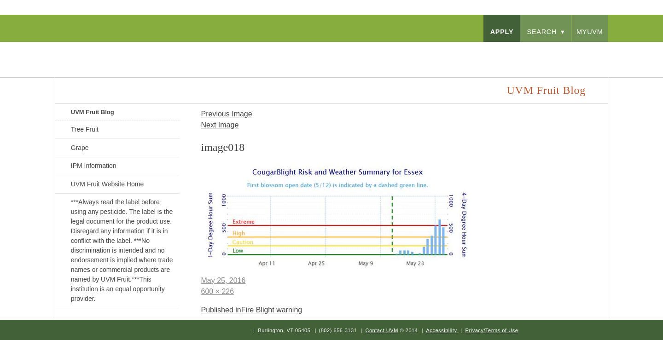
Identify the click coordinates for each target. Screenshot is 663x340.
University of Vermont (145, 50)
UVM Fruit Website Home (107, 184)
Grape (80, 147)
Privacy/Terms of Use (491, 330)
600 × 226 (217, 291)
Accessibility (441, 330)
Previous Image (226, 114)
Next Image (220, 125)
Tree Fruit (85, 129)
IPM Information (93, 165)
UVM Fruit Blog (92, 112)
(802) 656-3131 (338, 330)
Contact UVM (381, 330)
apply (502, 31)
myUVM (589, 31)
